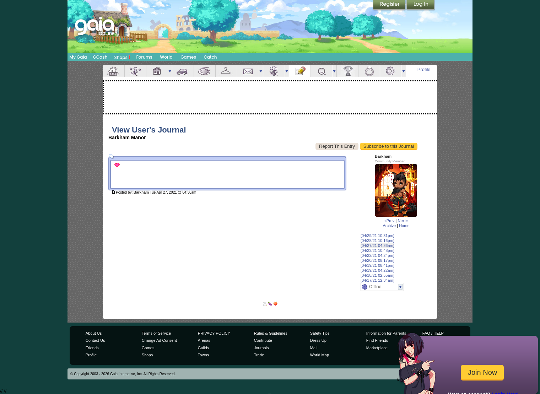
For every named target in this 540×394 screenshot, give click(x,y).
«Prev (389, 220)
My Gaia (78, 57)
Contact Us (95, 340)
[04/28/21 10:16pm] (377, 240)
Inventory (226, 71)
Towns (203, 355)
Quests (321, 71)
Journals (261, 348)
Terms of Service (156, 333)
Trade (259, 355)
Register (389, 5)
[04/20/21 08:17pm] (377, 260)
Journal (299, 71)
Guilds (203, 348)
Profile (424, 69)
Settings (390, 71)
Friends (274, 71)
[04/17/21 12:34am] (377, 280)
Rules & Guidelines (270, 333)
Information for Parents (386, 333)
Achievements (347, 71)
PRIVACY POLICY (214, 333)
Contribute (263, 340)
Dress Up (318, 340)
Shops (122, 57)
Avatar (135, 71)
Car (183, 71)
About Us (94, 333)
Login (420, 5)
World (166, 57)
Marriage (369, 71)
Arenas (204, 340)
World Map (319, 355)
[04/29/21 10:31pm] (377, 235)
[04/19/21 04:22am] (377, 270)
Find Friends (377, 340)
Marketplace (377, 348)
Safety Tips (320, 333)
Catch (210, 57)
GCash (100, 57)
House (157, 71)
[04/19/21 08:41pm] (377, 265)
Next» (403, 220)
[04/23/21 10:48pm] (377, 250)
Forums (144, 57)
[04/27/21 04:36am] (377, 245)
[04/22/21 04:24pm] (377, 255)
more (170, 71)
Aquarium (204, 71)
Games (188, 57)
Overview (113, 71)
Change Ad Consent (159, 340)
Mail (248, 71)
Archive (389, 225)
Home (404, 225)
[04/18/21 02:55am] (377, 275)
